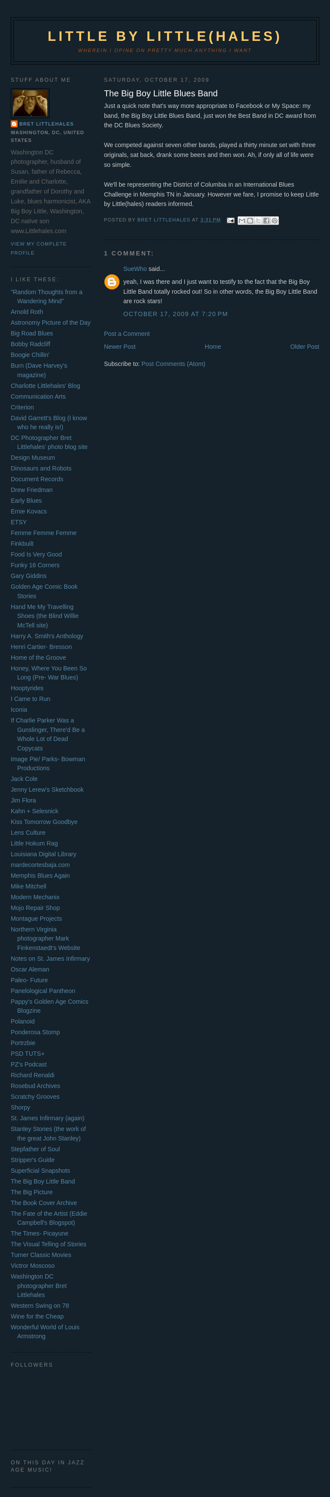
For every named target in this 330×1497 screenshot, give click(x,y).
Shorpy (20, 1107)
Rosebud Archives (35, 1085)
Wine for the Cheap (37, 1316)
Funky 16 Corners (35, 565)
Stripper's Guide (33, 1159)
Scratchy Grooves (35, 1096)
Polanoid (23, 1021)
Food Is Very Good (36, 554)
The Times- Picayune (39, 1233)
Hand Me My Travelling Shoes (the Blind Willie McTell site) (45, 616)
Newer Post (120, 346)
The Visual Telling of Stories (48, 1244)
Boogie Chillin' (30, 354)
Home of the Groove (38, 657)
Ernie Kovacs (29, 511)
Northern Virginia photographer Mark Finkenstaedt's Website (45, 938)
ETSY (19, 522)
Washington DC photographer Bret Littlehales (39, 1285)
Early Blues (26, 500)
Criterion (22, 407)
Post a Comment (127, 333)
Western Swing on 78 (40, 1305)
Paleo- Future (29, 980)
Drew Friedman (32, 489)
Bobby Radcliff (30, 344)
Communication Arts (38, 396)
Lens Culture (28, 832)
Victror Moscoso (33, 1265)
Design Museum (33, 457)
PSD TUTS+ (28, 1053)
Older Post (305, 346)
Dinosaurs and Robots (41, 468)
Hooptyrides (27, 688)
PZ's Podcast (29, 1064)
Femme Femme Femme (43, 532)
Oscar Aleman (30, 969)
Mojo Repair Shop (35, 907)
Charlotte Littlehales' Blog (45, 385)
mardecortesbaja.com (40, 864)
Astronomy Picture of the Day (51, 322)
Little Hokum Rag (34, 843)
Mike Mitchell (28, 886)
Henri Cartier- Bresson (41, 646)
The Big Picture (32, 1192)
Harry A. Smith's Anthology (47, 636)
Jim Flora (23, 800)
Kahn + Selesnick (34, 811)
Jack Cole (24, 778)
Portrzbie (23, 1042)
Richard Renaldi (33, 1075)
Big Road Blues (32, 333)
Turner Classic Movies (41, 1254)
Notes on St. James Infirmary (50, 958)
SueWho (135, 268)
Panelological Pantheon (43, 990)
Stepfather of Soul (35, 1149)
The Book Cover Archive (44, 1202)
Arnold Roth (27, 311)
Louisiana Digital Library (43, 854)
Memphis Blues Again (40, 875)
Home (213, 346)
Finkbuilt (22, 543)
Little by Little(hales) (165, 36)
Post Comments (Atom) (173, 363)
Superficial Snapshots (40, 1170)
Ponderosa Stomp (35, 1032)
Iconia (19, 709)
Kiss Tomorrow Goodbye (44, 821)
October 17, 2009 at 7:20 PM (175, 313)
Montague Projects (36, 918)
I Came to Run (30, 698)
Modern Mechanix (35, 897)
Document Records (37, 479)
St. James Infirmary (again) (48, 1118)
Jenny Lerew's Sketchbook (47, 789)
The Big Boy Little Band (43, 1181)
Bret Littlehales (46, 123)
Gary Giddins (28, 575)
